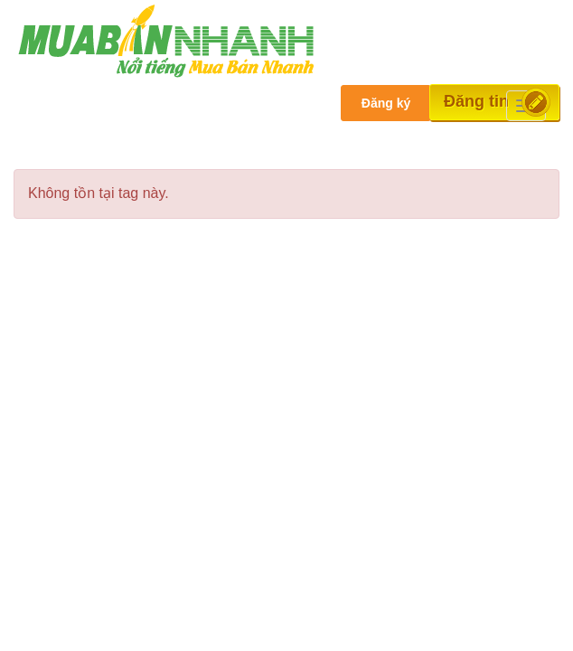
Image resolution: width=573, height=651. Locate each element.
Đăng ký (386, 103)
